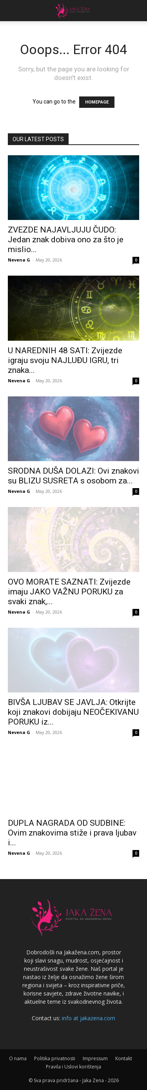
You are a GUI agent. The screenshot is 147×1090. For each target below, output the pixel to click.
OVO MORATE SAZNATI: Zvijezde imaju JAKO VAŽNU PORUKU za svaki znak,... (69, 591)
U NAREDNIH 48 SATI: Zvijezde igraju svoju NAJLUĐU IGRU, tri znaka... (65, 360)
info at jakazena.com (88, 1018)
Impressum (95, 1058)
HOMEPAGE (97, 102)
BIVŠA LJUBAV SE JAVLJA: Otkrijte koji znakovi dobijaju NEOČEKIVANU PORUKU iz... (73, 712)
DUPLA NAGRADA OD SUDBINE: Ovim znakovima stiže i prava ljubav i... (72, 832)
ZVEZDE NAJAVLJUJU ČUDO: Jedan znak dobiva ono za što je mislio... (65, 239)
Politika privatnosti (54, 1058)
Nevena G (19, 260)
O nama (18, 1058)
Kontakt (123, 1058)
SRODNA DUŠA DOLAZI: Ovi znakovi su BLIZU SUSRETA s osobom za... (73, 475)
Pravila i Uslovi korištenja (73, 1066)
